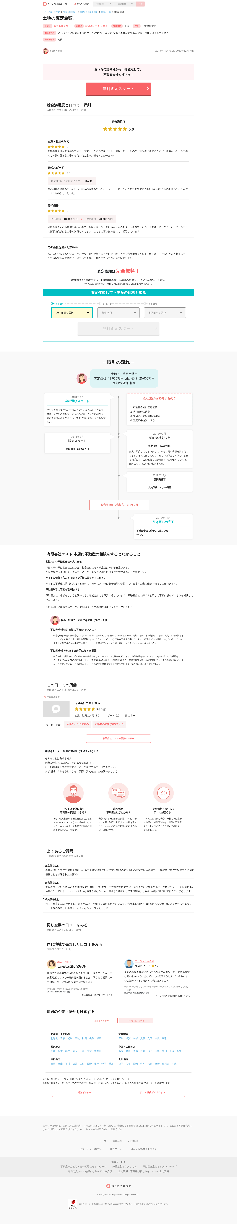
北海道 (54, 1038)
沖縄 (174, 1063)
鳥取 (120, 1051)
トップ (102, 1141)
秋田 (84, 1038)
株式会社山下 (64, 961)
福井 (74, 1063)
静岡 (103, 1063)
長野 (89, 1063)
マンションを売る (136, 1020)
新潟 (53, 1063)
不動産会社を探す (100, 1021)
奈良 (157, 1038)
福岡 (120, 1063)
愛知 (111, 1063)
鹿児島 (165, 1063)
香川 (164, 1051)
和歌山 (165, 1038)
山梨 (82, 1063)
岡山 (135, 1051)
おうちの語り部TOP (51, 12)
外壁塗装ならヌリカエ (124, 1166)
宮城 (77, 1038)
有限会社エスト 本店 (89, 12)
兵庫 (150, 1038)
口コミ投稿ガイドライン (152, 1092)
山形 (91, 1038)
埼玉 (74, 1051)
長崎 (135, 1063)
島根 (128, 1051)
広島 (142, 1051)
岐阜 (96, 1063)
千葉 (82, 1051)
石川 (67, 1063)
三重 (120, 1038)
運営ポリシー (84, 1092)
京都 (135, 1038)
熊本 (142, 1063)
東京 (89, 1051)
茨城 (53, 1051)
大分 (150, 1063)
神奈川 (97, 1051)
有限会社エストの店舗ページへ (118, 738)
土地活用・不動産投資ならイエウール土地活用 (143, 1171)
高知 (179, 1051)
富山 (60, 1063)
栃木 (60, 1051)
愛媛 (171, 1051)
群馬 (67, 1051)
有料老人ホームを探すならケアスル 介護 (90, 1171)
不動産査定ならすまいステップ (160, 1166)
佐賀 (128, 1063)
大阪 (142, 1038)
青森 (62, 1038)
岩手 (70, 1038)
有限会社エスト (70, 12)
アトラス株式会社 (144, 961)
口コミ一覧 (106, 12)
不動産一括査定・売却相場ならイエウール (83, 1166)
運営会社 (117, 1141)
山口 (150, 1051)
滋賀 (128, 1038)
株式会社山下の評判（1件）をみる (97, 995)
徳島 (157, 1051)
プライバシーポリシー (92, 1148)
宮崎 (157, 1063)
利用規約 (133, 1141)
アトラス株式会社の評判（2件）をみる (173, 996)
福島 (99, 1038)
